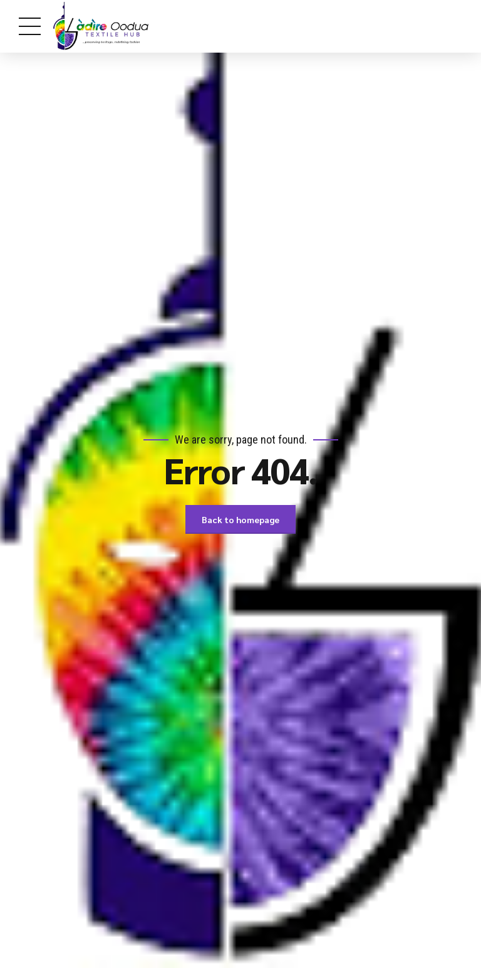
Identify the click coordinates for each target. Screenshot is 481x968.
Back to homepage (240, 519)
